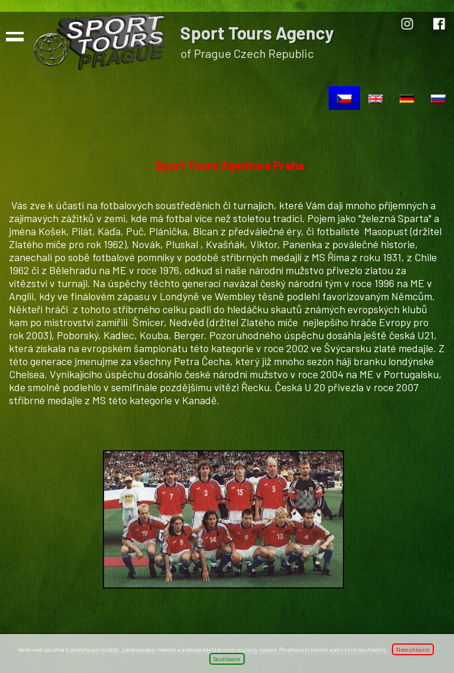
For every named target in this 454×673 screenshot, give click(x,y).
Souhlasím (227, 658)
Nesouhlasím (413, 649)
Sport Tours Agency (257, 32)
